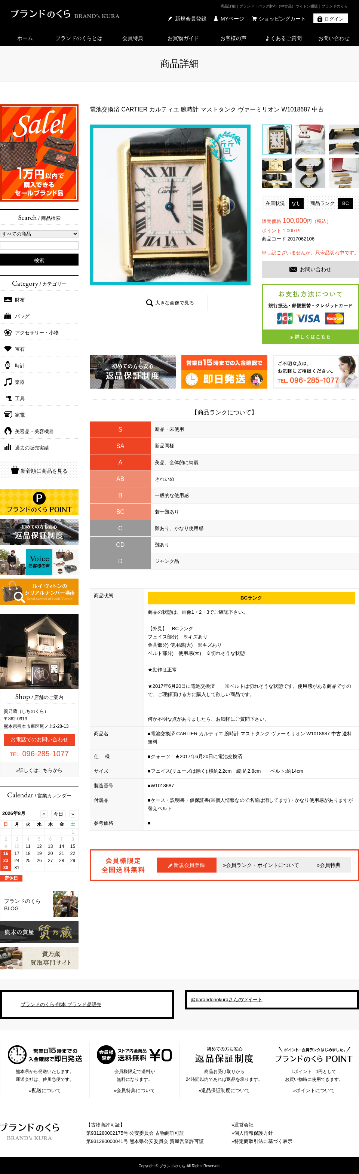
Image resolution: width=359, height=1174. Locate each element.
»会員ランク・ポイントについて (261, 865)
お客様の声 (233, 38)
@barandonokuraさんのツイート (227, 999)
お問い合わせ (334, 38)
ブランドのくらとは (78, 38)
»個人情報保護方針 (252, 1133)
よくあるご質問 (283, 38)
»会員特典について (134, 1090)
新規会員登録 (190, 19)
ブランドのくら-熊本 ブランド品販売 (61, 1004)
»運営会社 (242, 1125)
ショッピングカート (282, 19)
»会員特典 (329, 865)
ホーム (25, 38)
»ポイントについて (314, 1090)
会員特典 (132, 38)
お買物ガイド (183, 38)
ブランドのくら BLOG (22, 904)
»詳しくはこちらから (39, 770)
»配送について (45, 1090)
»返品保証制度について (224, 1090)
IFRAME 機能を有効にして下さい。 (39, 845)
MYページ (232, 19)
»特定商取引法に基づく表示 (261, 1141)
